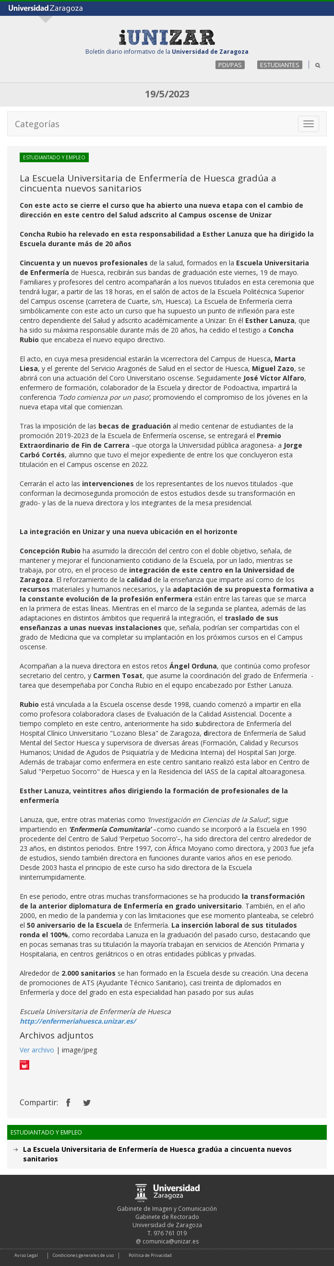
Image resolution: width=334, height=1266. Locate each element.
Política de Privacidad (150, 1255)
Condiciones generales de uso (83, 1255)
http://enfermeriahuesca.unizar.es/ (78, 1021)
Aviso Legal (26, 1255)
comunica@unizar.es (171, 1241)
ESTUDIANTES (279, 64)
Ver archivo (37, 1049)
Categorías (37, 124)
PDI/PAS (230, 64)
